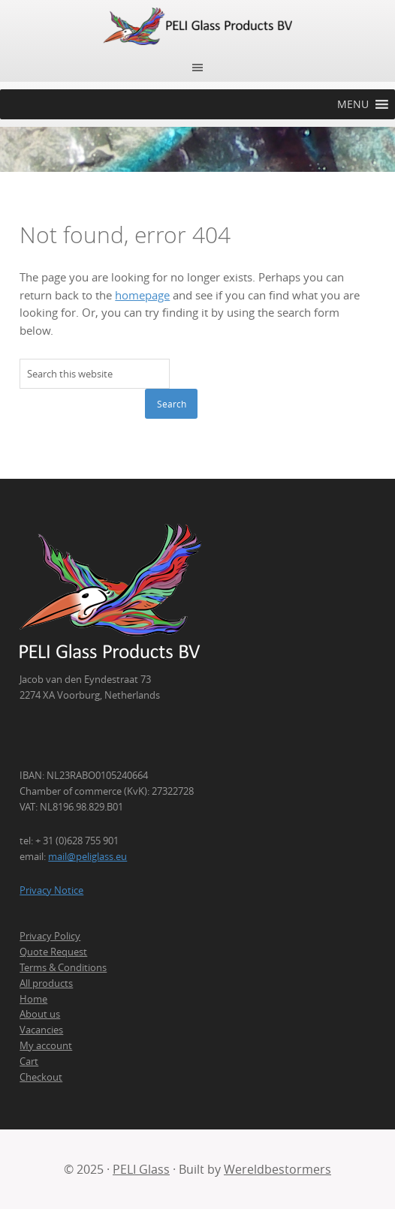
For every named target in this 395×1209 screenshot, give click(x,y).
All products (46, 983)
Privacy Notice (51, 890)
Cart (29, 1061)
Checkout (41, 1077)
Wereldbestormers (277, 1169)
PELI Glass (141, 1169)
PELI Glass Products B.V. (197, 26)
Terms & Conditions (63, 967)
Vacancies (41, 1029)
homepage (142, 295)
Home (33, 999)
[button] (353, 104)
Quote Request (53, 951)
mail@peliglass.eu (87, 856)
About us (40, 1014)
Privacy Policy (50, 936)
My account (46, 1045)
